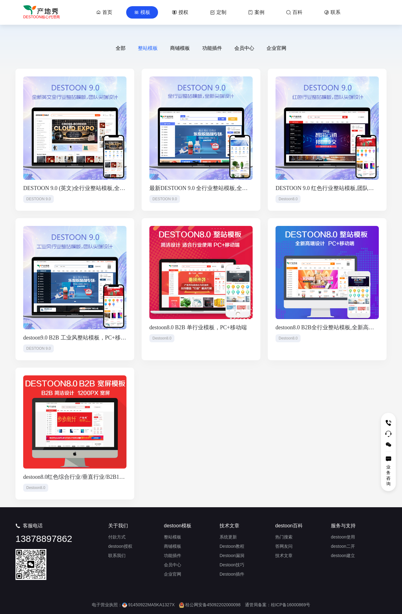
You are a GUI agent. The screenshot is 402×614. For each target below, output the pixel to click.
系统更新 (228, 536)
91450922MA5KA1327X (148, 604)
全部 (121, 48)
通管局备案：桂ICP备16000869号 (277, 604)
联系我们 (117, 555)
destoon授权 (120, 546)
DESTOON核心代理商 (41, 17)
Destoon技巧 (232, 564)
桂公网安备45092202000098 (210, 604)
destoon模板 (177, 525)
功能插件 (212, 48)
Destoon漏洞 (232, 555)
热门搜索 (284, 536)
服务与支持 (343, 525)
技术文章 (229, 525)
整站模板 (148, 48)
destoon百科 (289, 525)
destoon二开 (343, 546)
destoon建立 (343, 555)
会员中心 (244, 48)
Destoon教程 (232, 546)
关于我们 (118, 525)
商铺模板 (180, 48)
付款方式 (117, 536)
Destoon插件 (232, 574)
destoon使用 (343, 536)
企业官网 (276, 48)
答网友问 (284, 546)
